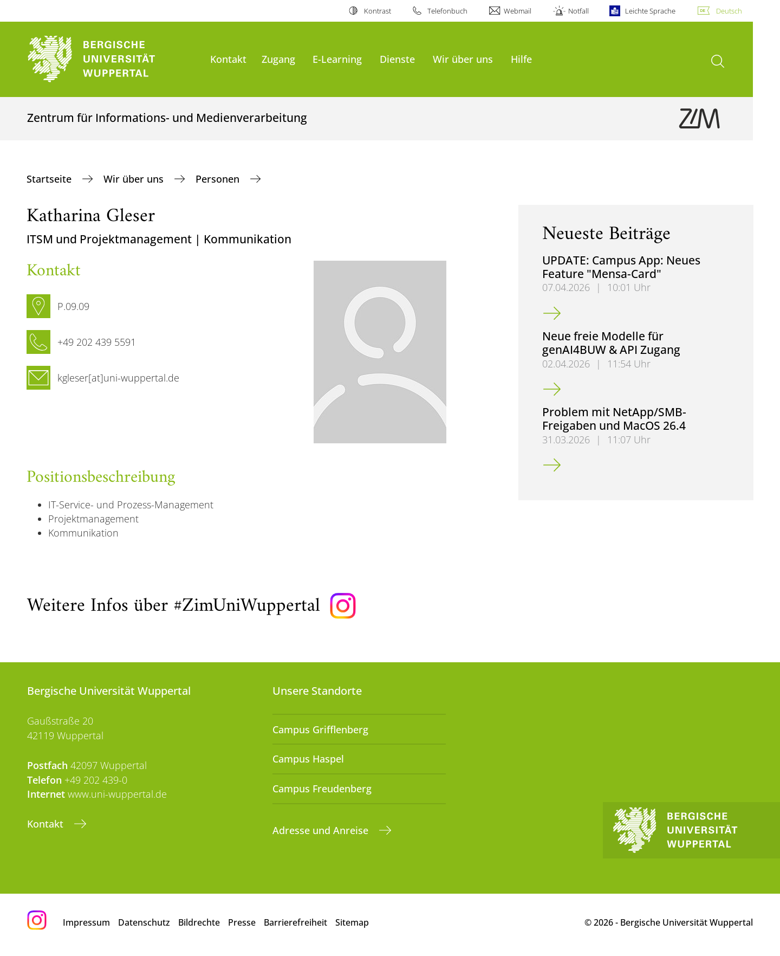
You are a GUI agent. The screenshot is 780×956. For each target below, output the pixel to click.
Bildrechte (199, 922)
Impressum (86, 922)
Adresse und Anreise (321, 830)
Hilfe (521, 59)
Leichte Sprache (650, 11)
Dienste (397, 59)
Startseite (50, 178)
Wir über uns (463, 59)
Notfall (578, 11)
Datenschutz (144, 922)
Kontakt (228, 59)
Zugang (278, 59)
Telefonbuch (447, 11)
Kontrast (377, 11)
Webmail (517, 11)
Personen (219, 178)
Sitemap (352, 922)
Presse (242, 922)
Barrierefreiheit (295, 922)
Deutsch (729, 11)
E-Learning (337, 59)
